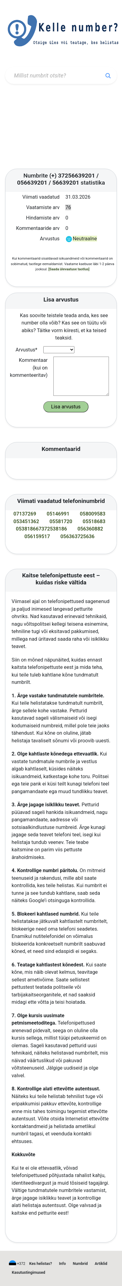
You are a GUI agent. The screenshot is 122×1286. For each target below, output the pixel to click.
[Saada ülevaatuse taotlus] (69, 269)
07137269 (24, 514)
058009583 (93, 514)
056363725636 (77, 536)
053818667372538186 (41, 529)
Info (62, 1263)
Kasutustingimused (28, 1272)
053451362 (26, 521)
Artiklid (101, 1263)
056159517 (37, 536)
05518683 (94, 521)
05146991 (58, 514)
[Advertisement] (61, 126)
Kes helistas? (40, 1263)
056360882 (90, 529)
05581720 (60, 521)
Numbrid (80, 1263)
